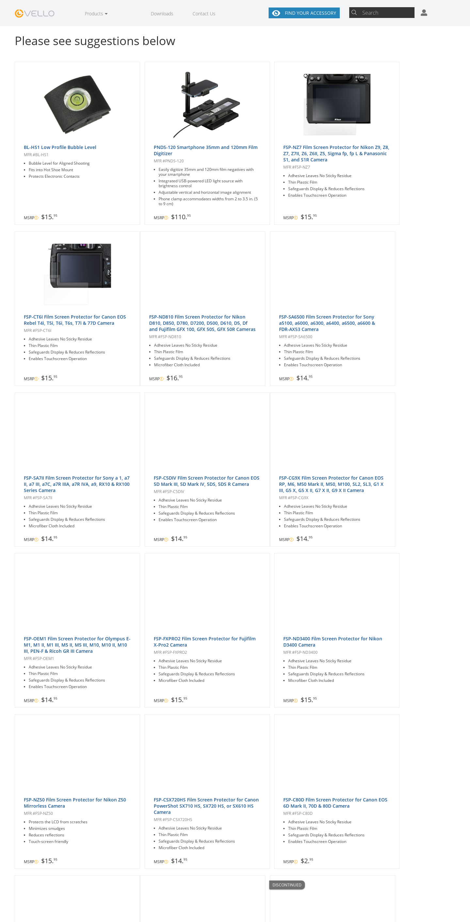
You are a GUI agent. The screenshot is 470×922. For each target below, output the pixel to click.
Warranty (189, 909)
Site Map (325, 909)
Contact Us (204, 13)
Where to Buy (207, 885)
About (262, 885)
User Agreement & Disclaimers (235, 911)
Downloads (162, 13)
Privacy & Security (280, 909)
